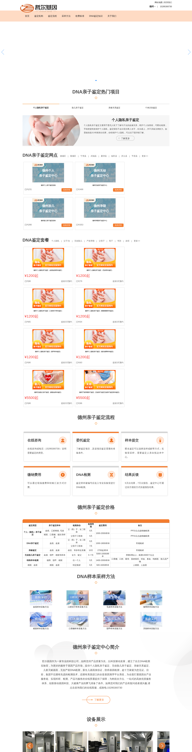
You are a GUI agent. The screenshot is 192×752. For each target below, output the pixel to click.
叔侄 (136, 207)
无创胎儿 (81, 207)
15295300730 (166, 7)
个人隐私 (56, 207)
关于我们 (112, 16)
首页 (27, 16)
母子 (117, 207)
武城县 (97, 156)
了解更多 (125, 138)
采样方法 (66, 16)
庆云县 (131, 156)
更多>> (154, 156)
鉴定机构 (38, 16)
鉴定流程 (52, 16)
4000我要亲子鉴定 (149, 733)
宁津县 (86, 156)
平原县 (143, 156)
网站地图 (158, 2)
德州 (151, 6)
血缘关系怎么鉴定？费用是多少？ (53, 745)
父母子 (107, 207)
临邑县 (120, 156)
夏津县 (109, 156)
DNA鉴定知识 (96, 16)
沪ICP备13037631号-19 (112, 748)
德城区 (63, 156)
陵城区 (75, 156)
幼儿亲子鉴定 (161, 733)
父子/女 (68, 207)
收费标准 (79, 16)
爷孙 (126, 207)
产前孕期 (94, 207)
